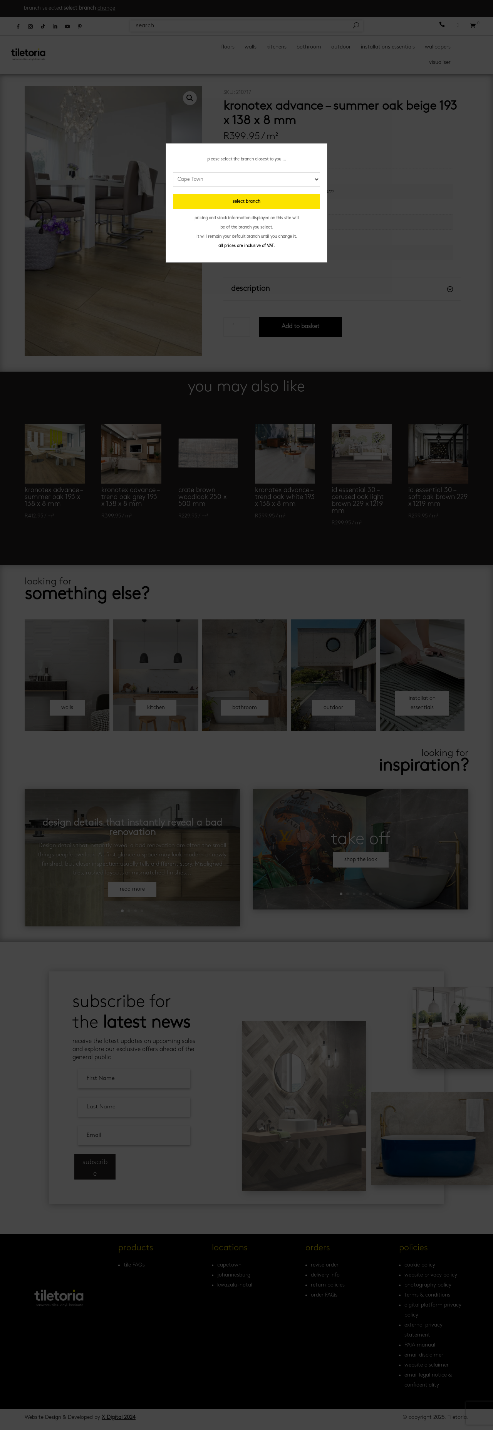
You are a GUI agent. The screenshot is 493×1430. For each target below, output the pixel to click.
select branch (246, 201)
